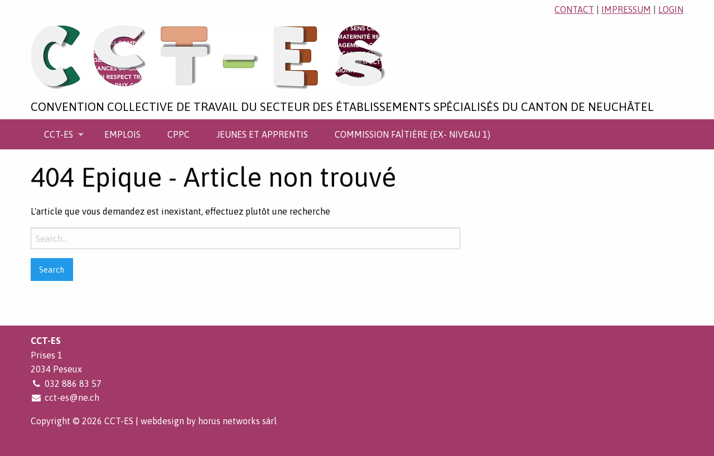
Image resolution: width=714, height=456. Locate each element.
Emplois (122, 134)
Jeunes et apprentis (262, 134)
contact (574, 9)
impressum (626, 9)
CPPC (178, 134)
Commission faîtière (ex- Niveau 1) (412, 134)
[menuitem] (61, 134)
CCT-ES (58, 134)
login (670, 9)
